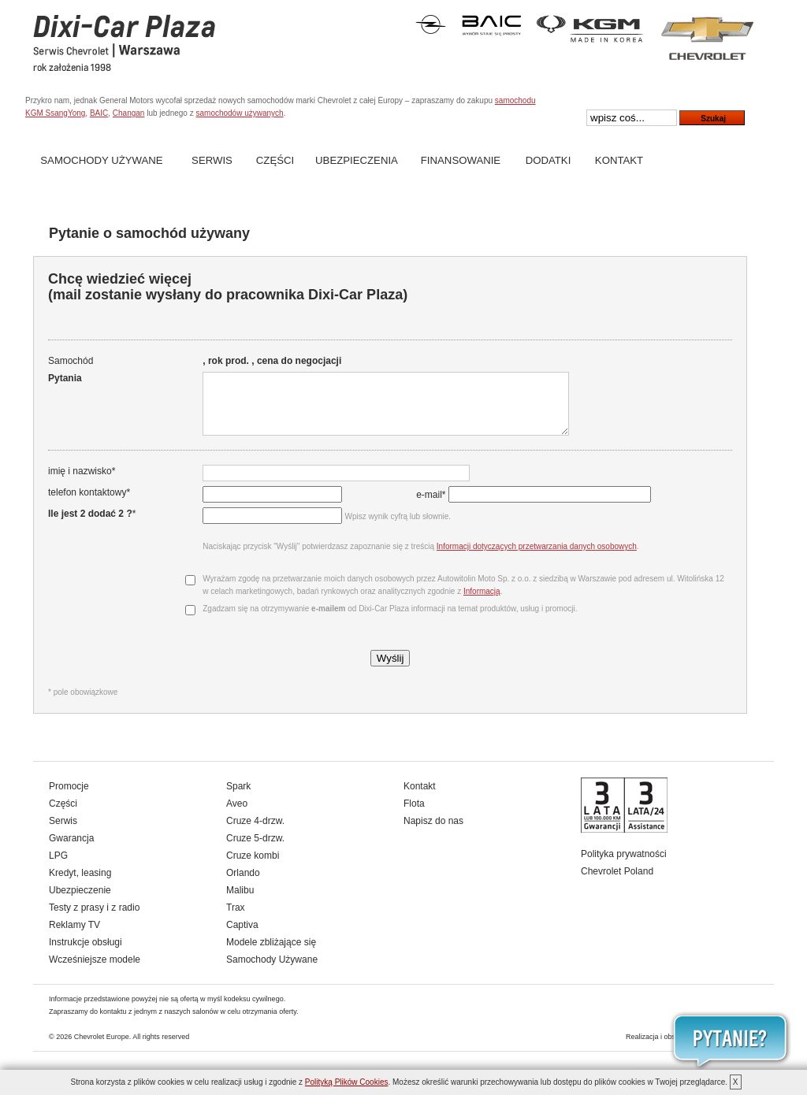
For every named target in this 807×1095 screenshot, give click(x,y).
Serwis (212, 160)
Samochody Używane (101, 160)
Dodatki (548, 160)
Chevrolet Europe (101, 1048)
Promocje (69, 798)
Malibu (240, 902)
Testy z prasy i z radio (94, 919)
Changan (129, 113)
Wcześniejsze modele (94, 971)
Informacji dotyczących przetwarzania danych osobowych (535, 558)
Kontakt (619, 160)
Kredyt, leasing (80, 884)
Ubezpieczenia (356, 160)
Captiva (242, 936)
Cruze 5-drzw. (255, 850)
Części (275, 160)
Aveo (236, 815)
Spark (238, 798)
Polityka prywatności (624, 865)
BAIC (99, 113)
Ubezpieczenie (80, 902)
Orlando (243, 884)
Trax (235, 919)
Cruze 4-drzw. (255, 832)
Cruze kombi (252, 867)
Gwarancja (71, 850)
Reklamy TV (74, 936)
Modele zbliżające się (271, 954)
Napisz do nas (433, 832)
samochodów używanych (239, 113)
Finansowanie (460, 160)
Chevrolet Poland (617, 883)
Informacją (480, 603)
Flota (414, 815)
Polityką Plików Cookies (347, 1082)
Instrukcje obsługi (85, 954)
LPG (58, 867)
